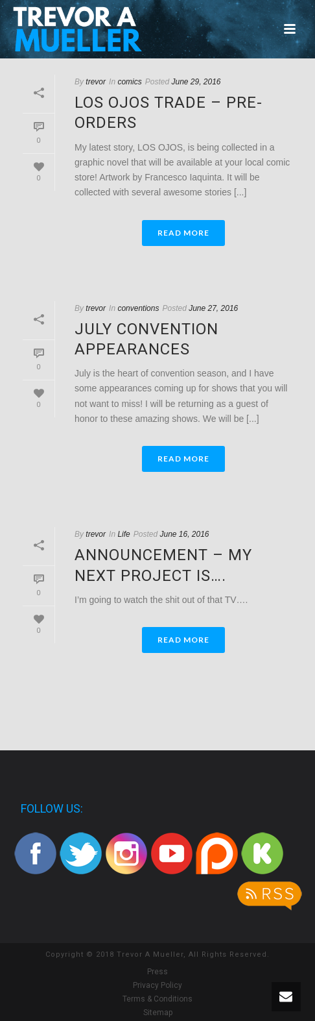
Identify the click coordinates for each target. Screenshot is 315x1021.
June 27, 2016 (213, 308)
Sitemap (157, 1012)
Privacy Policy (157, 985)
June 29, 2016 (195, 81)
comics (129, 81)
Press (157, 971)
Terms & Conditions (157, 998)
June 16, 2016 (184, 534)
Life (123, 534)
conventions (138, 308)
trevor (96, 81)
